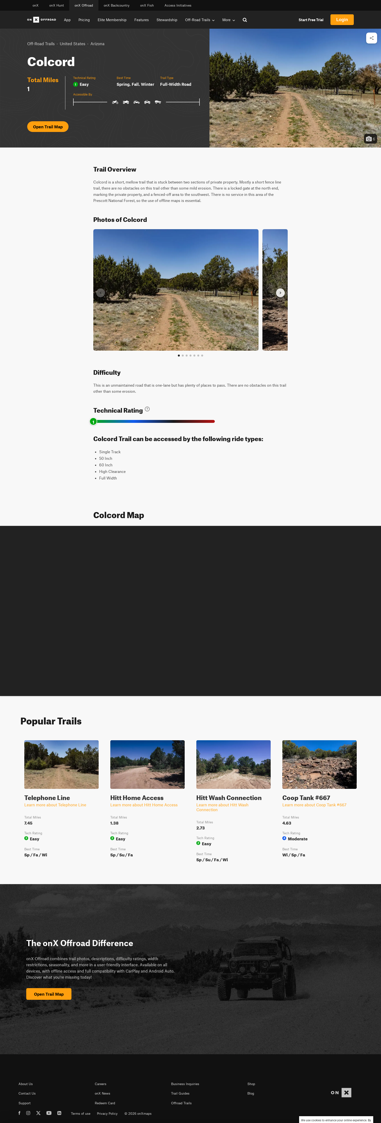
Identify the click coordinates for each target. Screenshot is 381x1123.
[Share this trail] (371, 38)
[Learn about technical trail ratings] (147, 409)
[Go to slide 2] (183, 356)
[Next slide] (280, 292)
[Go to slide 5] (194, 356)
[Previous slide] (100, 292)
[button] (295, 88)
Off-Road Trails (41, 43)
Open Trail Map (48, 126)
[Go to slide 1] (179, 356)
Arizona (97, 43)
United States (72, 43)
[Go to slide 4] (190, 356)
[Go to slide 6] (198, 356)
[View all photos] (202, 356)
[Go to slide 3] (187, 356)
